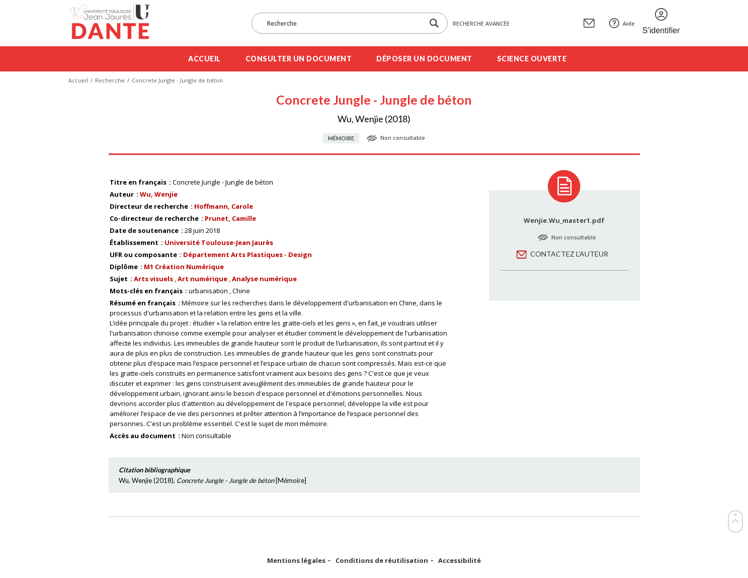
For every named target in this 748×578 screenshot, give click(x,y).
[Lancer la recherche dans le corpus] (434, 23)
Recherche (110, 80)
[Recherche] (342, 23)
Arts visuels (153, 278)
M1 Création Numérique (184, 266)
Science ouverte (532, 58)
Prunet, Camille (230, 218)
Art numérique (202, 278)
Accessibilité (459, 560)
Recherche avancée (481, 23)
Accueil (204, 58)
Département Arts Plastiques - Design (247, 254)
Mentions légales (296, 560)
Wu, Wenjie (159, 194)
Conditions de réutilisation (382, 560)
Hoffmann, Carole (223, 206)
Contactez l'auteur (569, 254)
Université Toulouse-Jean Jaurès (218, 242)
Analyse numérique (264, 278)
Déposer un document (424, 58)
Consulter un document (298, 58)
